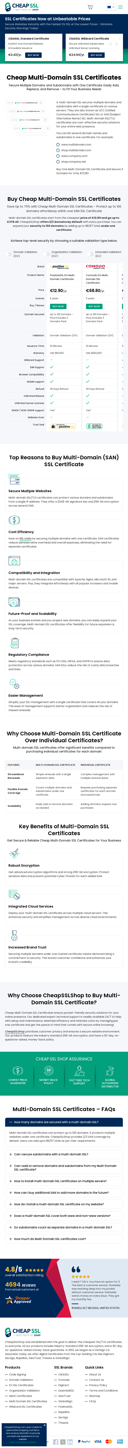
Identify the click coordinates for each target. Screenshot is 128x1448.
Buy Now (33, 55)
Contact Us (96, 1380)
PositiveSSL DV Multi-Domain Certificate (62, 277)
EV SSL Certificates (21, 1385)
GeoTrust (64, 1396)
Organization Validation (24, 1391)
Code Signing (17, 1374)
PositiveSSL (65, 1407)
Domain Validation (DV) (21, 254)
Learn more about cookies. (23, 1442)
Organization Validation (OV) (62, 254)
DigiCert (63, 1385)
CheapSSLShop (15, 1031)
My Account (99, 7)
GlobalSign (65, 1401)
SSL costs (26, 538)
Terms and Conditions (103, 1391)
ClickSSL (63, 1374)
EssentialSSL (66, 1391)
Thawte (63, 1423)
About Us (95, 1374)
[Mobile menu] (120, 7)
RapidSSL (64, 1412)
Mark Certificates (20, 1396)
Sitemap (94, 1396)
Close (44, 1425)
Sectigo (63, 1417)
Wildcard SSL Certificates (25, 1407)
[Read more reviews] (18, 1303)
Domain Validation (21, 1380)
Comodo (64, 1380)
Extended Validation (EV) (104, 254)
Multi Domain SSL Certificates (28, 1401)
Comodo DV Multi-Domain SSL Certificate (97, 278)
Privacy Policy (98, 1385)
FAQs (92, 1401)
